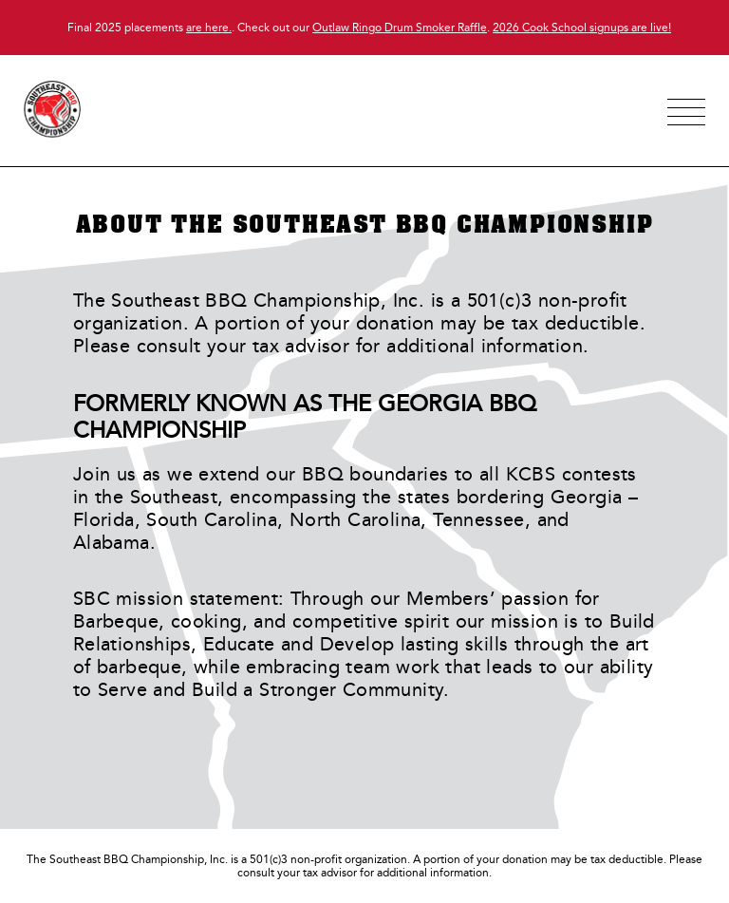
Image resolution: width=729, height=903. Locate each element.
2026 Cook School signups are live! (582, 27)
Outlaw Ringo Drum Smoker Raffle (399, 27)
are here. (209, 27)
